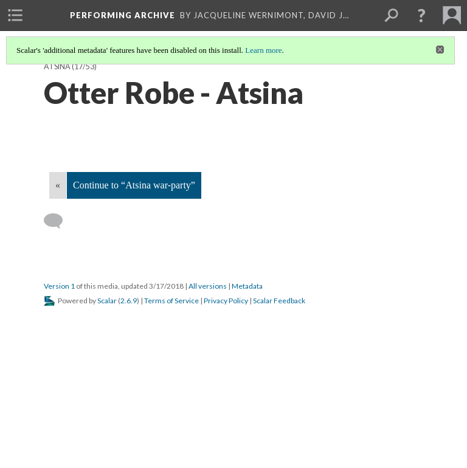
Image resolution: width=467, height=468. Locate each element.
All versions (208, 286)
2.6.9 (128, 300)
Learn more (263, 50)
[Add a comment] (59, 221)
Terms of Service (171, 300)
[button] (421, 15)
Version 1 (59, 286)
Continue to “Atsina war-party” (134, 185)
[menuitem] (15, 15)
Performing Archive (122, 15)
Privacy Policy (226, 300)
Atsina (57, 66)
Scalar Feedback (279, 300)
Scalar (107, 300)
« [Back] (57, 185)
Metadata (247, 286)
